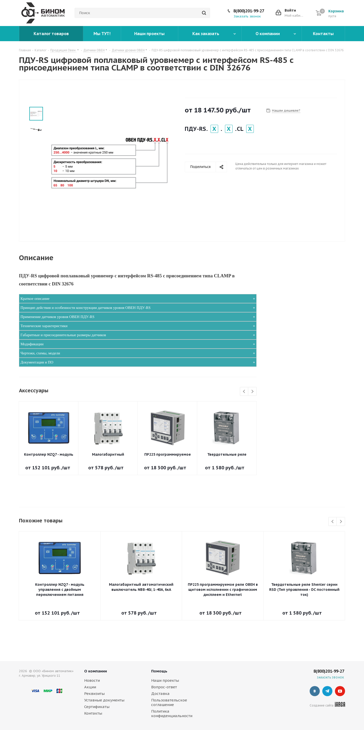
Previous (244, 391)
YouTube (340, 691)
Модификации (31, 344)
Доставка (160, 693)
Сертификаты (96, 706)
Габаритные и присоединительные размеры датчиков (63, 335)
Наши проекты (165, 680)
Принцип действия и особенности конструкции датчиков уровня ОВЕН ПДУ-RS (85, 308)
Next (252, 391)
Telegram (327, 691)
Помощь (159, 671)
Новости (92, 680)
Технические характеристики (43, 326)
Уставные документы (104, 700)
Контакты (93, 713)
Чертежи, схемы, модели (40, 353)
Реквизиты (94, 693)
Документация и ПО (36, 362)
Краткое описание (35, 299)
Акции (90, 687)
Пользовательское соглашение (169, 702)
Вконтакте (315, 691)
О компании (95, 671)
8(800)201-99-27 (248, 10)
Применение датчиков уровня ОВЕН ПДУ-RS (57, 317)
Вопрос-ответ (164, 687)
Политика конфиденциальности (171, 713)
